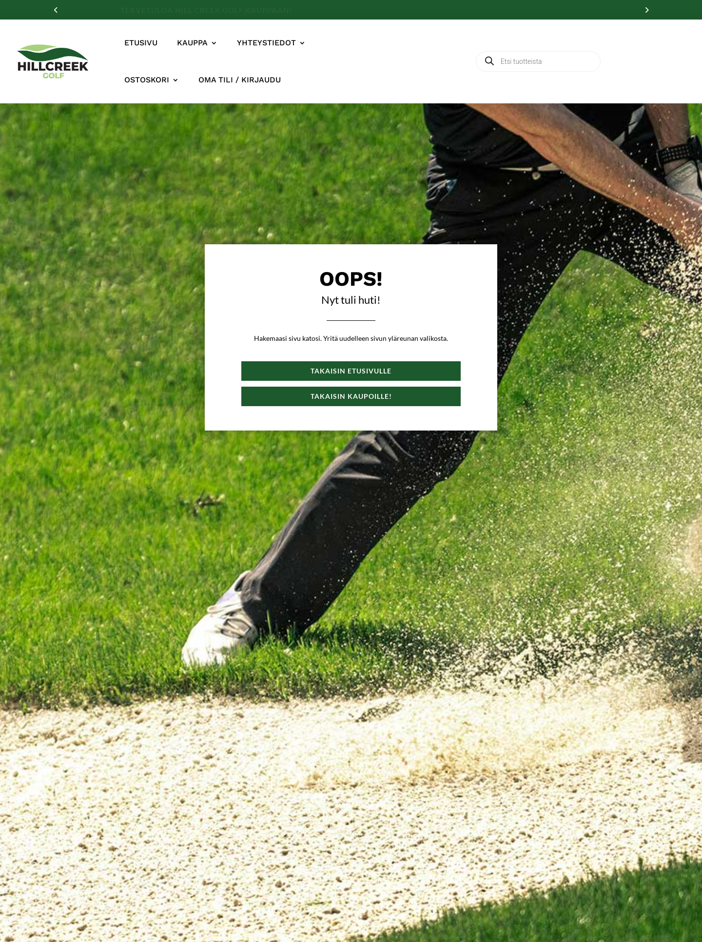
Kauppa (192, 42)
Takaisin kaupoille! (351, 396)
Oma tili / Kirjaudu (239, 79)
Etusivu (140, 42)
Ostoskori (146, 79)
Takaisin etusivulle (351, 371)
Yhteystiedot (266, 42)
